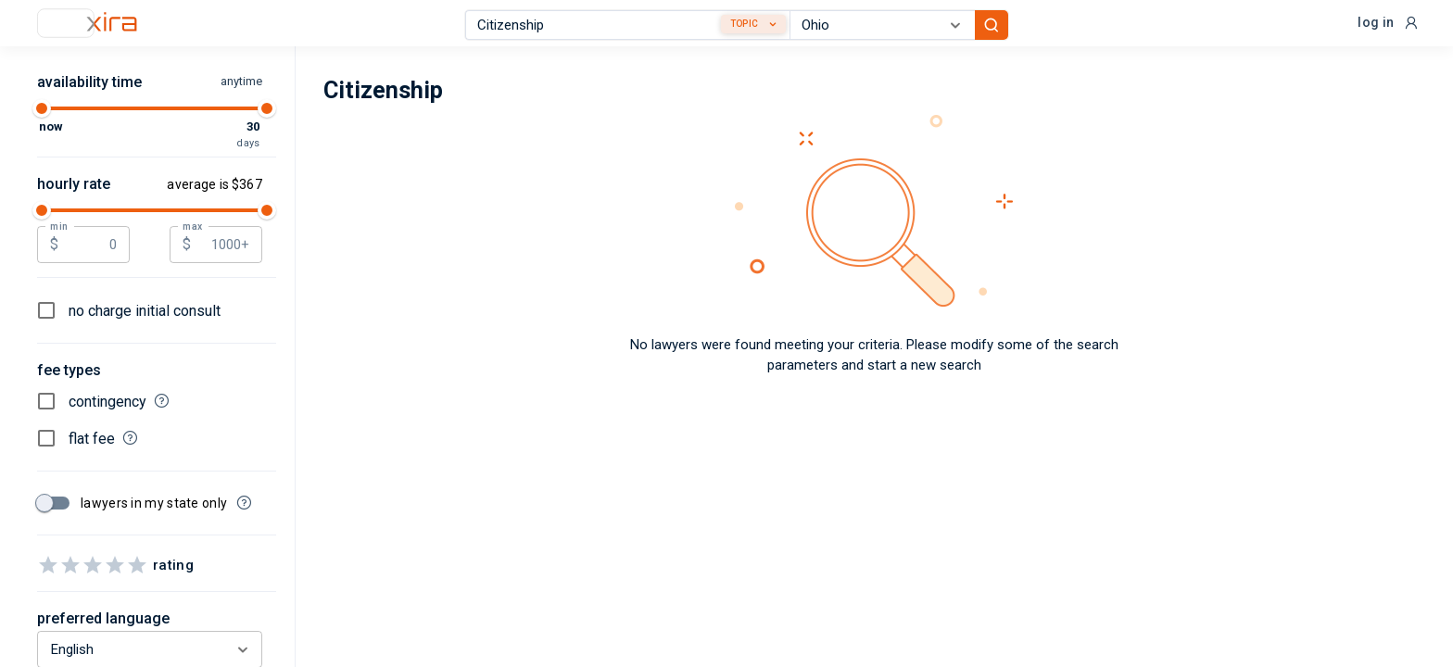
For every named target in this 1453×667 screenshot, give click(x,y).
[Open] (955, 25)
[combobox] (627, 25)
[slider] (41, 108)
